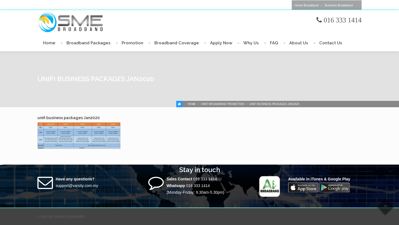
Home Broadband (306, 5)
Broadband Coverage (176, 42)
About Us (298, 42)
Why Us (251, 42)
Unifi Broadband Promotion (222, 104)
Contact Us (330, 42)
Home (49, 42)
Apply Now (221, 42)
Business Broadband (338, 5)
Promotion (132, 42)
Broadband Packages (88, 42)
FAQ (274, 42)
